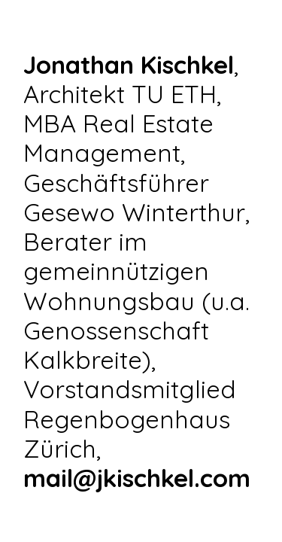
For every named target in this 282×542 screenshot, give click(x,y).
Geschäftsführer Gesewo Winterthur (134, 197)
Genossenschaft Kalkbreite (116, 345)
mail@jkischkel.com (136, 477)
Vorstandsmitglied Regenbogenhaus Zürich (129, 418)
